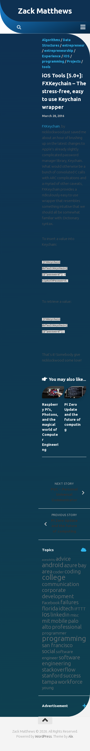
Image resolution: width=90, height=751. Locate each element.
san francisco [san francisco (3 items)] (57, 645)
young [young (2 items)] (48, 687)
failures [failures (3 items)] (69, 602)
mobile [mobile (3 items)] (59, 621)
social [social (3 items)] (48, 651)
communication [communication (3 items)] (60, 584)
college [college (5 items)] (54, 577)
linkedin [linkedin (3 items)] (60, 615)
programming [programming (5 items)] (64, 638)
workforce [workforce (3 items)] (70, 682)
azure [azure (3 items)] (70, 565)
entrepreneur (73, 45)
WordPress (43, 736)
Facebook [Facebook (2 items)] (51, 602)
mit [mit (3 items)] (46, 621)
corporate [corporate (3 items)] (54, 590)
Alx (70, 736)
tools (46, 67)
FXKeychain (51, 126)
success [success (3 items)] (72, 675)
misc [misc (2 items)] (74, 615)
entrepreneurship (58, 51)
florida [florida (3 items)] (50, 608)
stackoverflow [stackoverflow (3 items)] (58, 669)
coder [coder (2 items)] (58, 572)
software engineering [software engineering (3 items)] (61, 660)
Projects (74, 61)
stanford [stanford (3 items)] (52, 675)
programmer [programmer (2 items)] (54, 633)
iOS (67, 56)
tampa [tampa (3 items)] (49, 682)
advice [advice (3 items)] (63, 559)
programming (53, 61)
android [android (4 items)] (52, 564)
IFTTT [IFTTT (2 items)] (80, 609)
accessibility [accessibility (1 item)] (48, 559)
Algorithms (51, 40)
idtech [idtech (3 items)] (66, 608)
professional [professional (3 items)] (67, 627)
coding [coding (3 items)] (73, 571)
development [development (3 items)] (58, 596)
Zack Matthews (45, 10)
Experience (51, 56)
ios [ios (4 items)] (46, 614)
